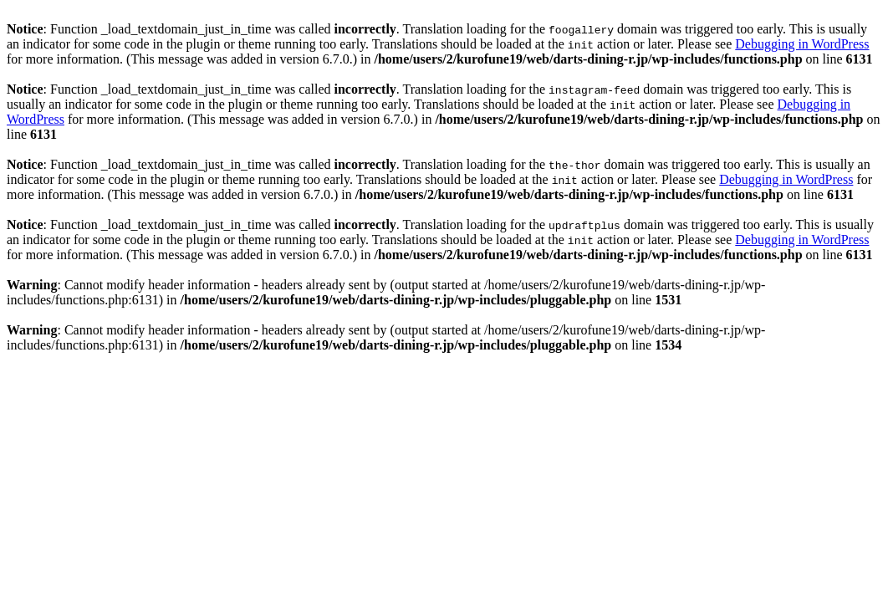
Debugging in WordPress (802, 44)
